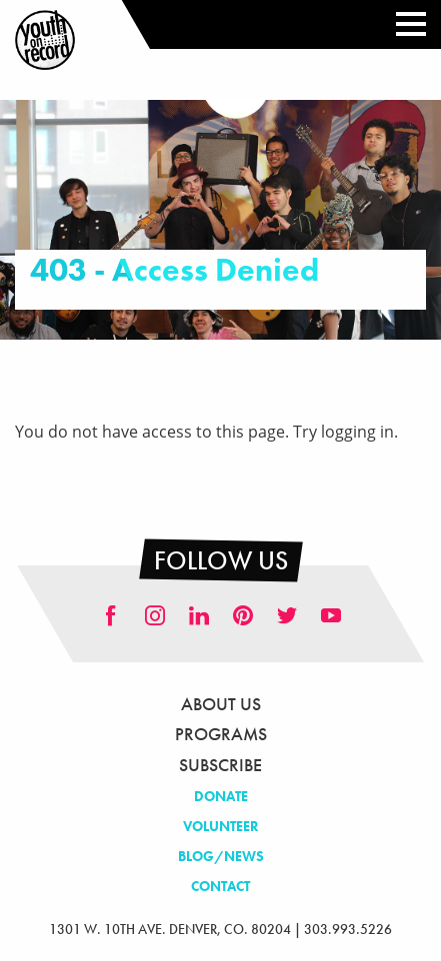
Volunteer (221, 826)
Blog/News (221, 856)
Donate (221, 796)
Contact (220, 886)
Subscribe (220, 764)
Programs (221, 733)
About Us (221, 703)
